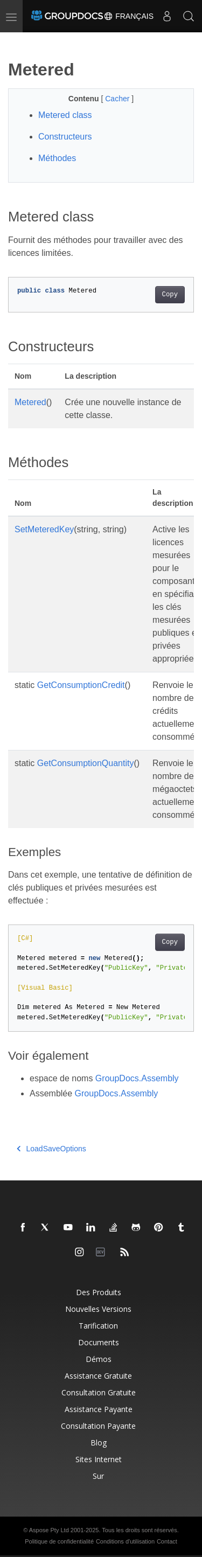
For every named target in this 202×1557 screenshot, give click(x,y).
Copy (170, 294)
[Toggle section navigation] (17, 41)
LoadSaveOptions (51, 1148)
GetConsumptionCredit (81, 685)
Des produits (98, 1292)
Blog (98, 1442)
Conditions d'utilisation (125, 1541)
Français (128, 16)
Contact (167, 1541)
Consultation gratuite (98, 1392)
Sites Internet (98, 1459)
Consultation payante (98, 1426)
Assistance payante (99, 1409)
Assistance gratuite (98, 1376)
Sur (98, 1476)
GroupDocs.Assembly (137, 1078)
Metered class (65, 115)
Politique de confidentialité (59, 1541)
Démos (99, 1359)
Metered (30, 402)
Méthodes (57, 158)
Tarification (98, 1325)
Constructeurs (65, 136)
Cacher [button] (118, 98)
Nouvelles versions (98, 1309)
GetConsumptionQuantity (85, 763)
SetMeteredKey (44, 529)
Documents (98, 1342)
